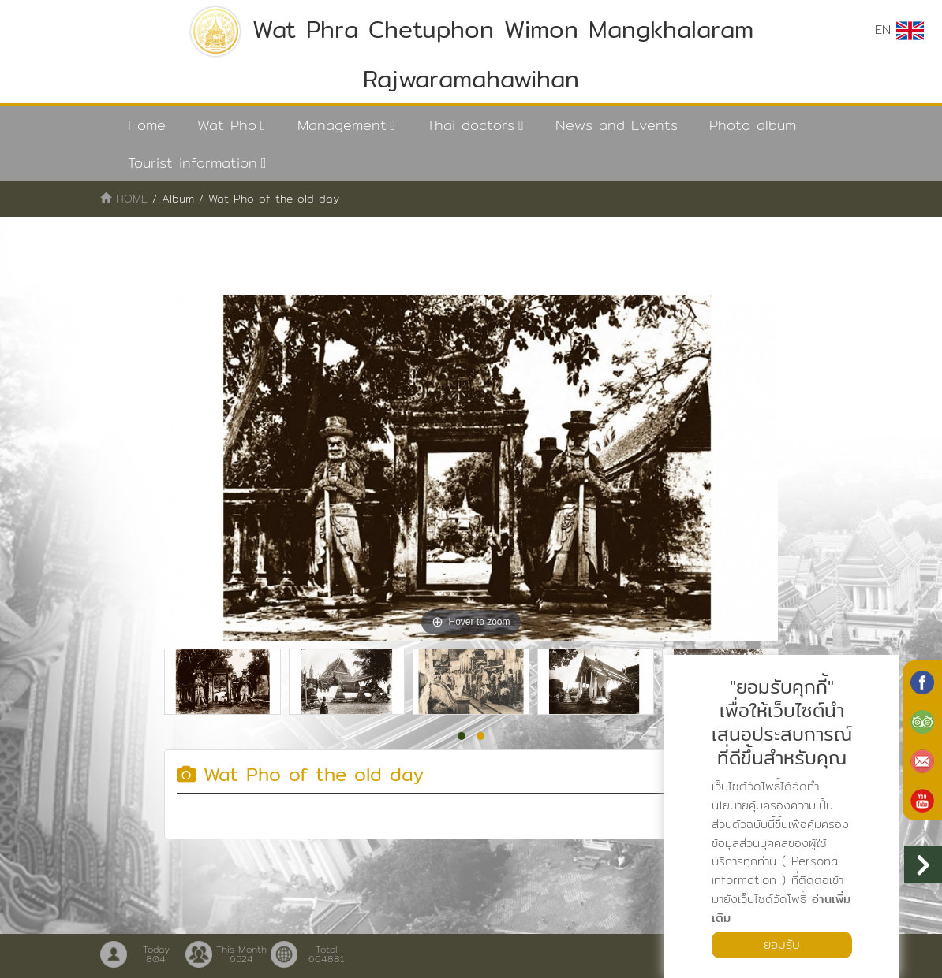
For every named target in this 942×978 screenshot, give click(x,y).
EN (899, 30)
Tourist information (192, 162)
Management (342, 124)
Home (147, 124)
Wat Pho (226, 124)
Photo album (752, 124)
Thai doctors (470, 124)
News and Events (616, 124)
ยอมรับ (782, 944)
